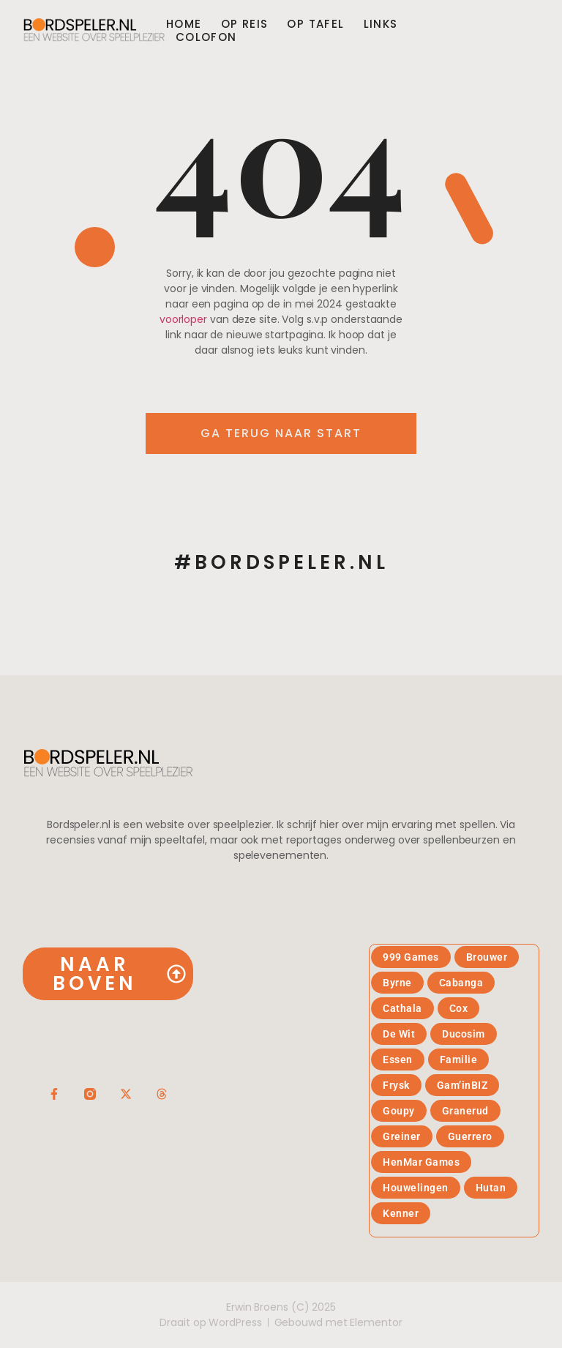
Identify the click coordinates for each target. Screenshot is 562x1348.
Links (381, 24)
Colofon (206, 37)
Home (184, 24)
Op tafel (315, 24)
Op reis (245, 24)
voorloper (183, 319)
